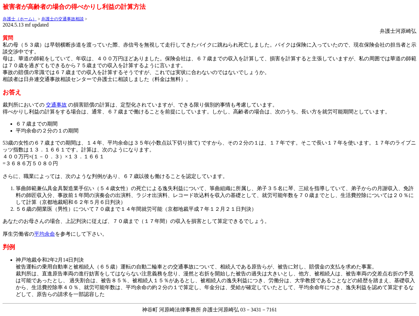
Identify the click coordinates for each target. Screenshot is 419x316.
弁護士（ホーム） (20, 18)
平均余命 (44, 234)
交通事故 (56, 105)
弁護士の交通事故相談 (62, 18)
